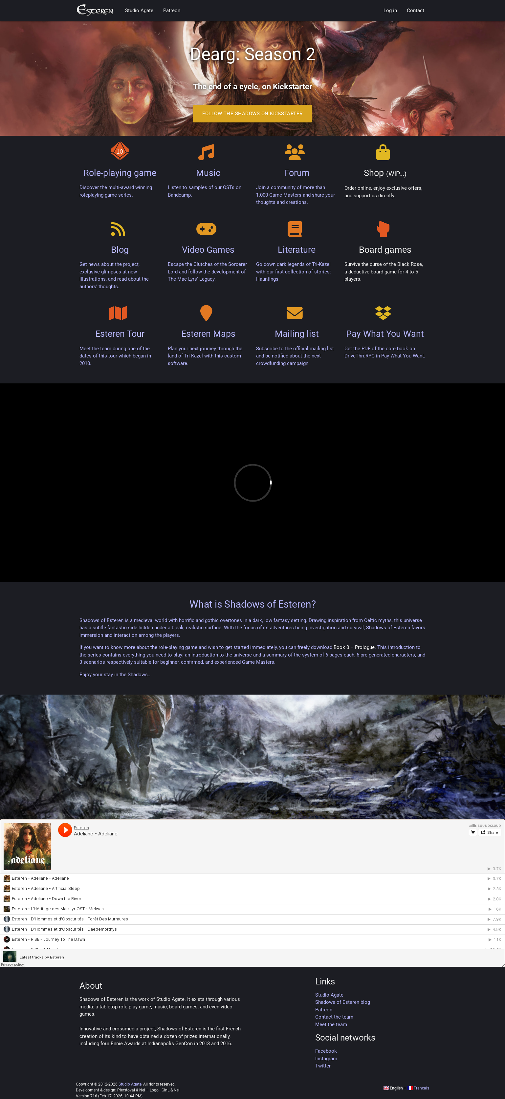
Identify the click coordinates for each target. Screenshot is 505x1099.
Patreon (171, 10)
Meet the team (331, 1024)
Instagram (326, 1059)
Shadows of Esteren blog (342, 1002)
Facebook (326, 1051)
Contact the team (334, 1017)
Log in (390, 10)
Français (418, 1088)
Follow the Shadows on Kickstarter (252, 114)
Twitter (323, 1066)
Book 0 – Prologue (354, 647)
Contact (415, 10)
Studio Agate (139, 10)
